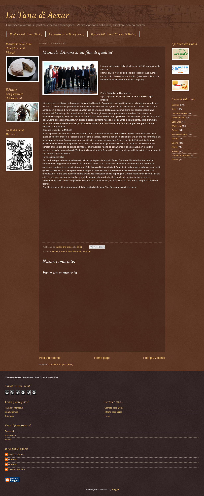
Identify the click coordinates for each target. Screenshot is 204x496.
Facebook (9, 431)
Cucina (175, 143)
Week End (176, 126)
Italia (174, 109)
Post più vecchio (154, 357)
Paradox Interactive (181, 155)
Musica (175, 159)
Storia (174, 147)
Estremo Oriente (179, 134)
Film (70, 251)
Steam (8, 439)
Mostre (175, 138)
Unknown (12, 459)
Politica (175, 151)
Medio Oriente (178, 117)
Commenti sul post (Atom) (60, 364)
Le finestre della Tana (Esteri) (66, 34)
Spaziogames (11, 412)
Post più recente (50, 357)
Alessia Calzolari (16, 454)
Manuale (77, 251)
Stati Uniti (176, 122)
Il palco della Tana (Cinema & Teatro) (113, 34)
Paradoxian (10, 435)
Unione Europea (179, 113)
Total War (9, 416)
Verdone (86, 251)
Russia (175, 130)
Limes (107, 416)
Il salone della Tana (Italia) (26, 34)
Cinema (63, 251)
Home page (102, 357)
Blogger (115, 489)
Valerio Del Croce (16, 469)
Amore (55, 251)
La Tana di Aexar (37, 15)
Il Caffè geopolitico (113, 412)
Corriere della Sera (113, 408)
